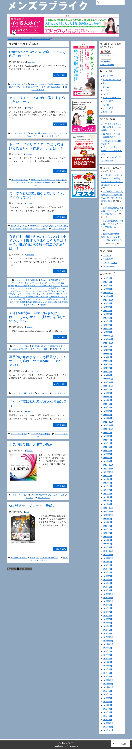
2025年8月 (107, 307)
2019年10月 (108, 558)
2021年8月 (107, 479)
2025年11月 (108, 296)
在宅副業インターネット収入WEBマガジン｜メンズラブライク (29, 39)
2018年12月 (108, 594)
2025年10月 (108, 300)
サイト (33, 291)
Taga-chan (31, 62)
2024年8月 (107, 350)
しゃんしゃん (32, 371)
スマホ (39, 291)
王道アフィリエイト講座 (40, 87)
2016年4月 (107, 709)
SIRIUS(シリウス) (41, 226)
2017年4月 (107, 666)
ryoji (27, 512)
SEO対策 (38, 133)
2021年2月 (107, 501)
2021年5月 (107, 490)
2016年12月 (108, 680)
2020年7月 (107, 526)
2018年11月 (108, 597)
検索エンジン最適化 (45, 302)
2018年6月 (107, 615)
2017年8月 (107, 651)
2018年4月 (107, 623)
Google (33, 84)
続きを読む (60, 75)
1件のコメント (46, 305)
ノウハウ (48, 294)
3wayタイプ (45, 280)
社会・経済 (108, 108)
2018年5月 (107, 619)
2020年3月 (107, 540)
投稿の (108, 259)
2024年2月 (107, 371)
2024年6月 (107, 357)
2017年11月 (108, 641)
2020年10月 (108, 515)
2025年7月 (107, 310)
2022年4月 (107, 450)
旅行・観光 (108, 101)
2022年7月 (107, 440)
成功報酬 (33, 302)
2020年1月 (107, 547)
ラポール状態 (46, 299)
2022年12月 (108, 422)
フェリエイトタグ (40, 296)
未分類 (35, 280)
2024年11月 (108, 339)
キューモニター (36, 288)
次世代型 (33, 182)
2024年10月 (108, 343)
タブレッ (29, 294)
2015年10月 (108, 730)
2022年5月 (107, 447)
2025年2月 (107, 328)
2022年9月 (107, 432)
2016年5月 (107, 705)
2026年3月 (107, 282)
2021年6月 (107, 486)
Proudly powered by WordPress (66, 746)
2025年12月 (108, 293)
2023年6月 (107, 400)
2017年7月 (107, 655)
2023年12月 (108, 379)
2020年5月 (107, 533)
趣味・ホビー (109, 112)
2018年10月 (108, 601)
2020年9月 (107, 519)
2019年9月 (107, 562)
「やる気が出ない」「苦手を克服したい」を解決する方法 (111, 127)
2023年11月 (108, 382)
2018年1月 (107, 633)
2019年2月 (107, 587)
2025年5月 (107, 318)
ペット (106, 94)
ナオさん (30, 108)
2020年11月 (108, 511)
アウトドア (108, 76)
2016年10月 (108, 687)
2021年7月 (107, 483)
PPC (16, 286)
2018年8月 (107, 608)
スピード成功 (42, 349)
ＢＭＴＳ (31, 305)
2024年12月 (108, 336)
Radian (29, 411)
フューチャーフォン (56, 296)
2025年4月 (107, 321)
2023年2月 (107, 415)
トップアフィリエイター (45, 180)
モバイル (36, 299)
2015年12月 (108, 723)
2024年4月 (107, 364)
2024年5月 (107, 361)
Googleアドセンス (39, 283)
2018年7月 (107, 612)
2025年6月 (107, 314)
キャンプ (107, 83)
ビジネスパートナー (24, 296)
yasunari (29, 327)
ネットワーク (38, 294)
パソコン (56, 294)
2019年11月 (108, 554)
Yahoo (24, 286)
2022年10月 (108, 429)
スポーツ (107, 90)
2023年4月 (107, 407)
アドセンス (34, 286)
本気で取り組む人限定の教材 (31, 444)
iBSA (40, 346)
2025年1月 (107, 332)
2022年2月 (107, 458)
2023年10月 (108, 386)
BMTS (34, 346)
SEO (38, 84)
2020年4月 (107, 537)
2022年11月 (108, 425)
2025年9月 (107, 303)
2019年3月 (107, 583)
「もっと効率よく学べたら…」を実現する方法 (111, 150)
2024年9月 (107, 346)
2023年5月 (107, 404)
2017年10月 (108, 644)
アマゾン (56, 286)
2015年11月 (108, 727)
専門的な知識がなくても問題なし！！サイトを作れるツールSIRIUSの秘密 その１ (38, 360)
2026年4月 (107, 278)
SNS (42, 84)
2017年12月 (108, 637)
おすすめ (44, 495)
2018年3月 (107, 626)
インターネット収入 (19, 84)
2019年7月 (107, 569)
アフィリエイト (55, 133)
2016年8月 (107, 694)
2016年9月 (107, 691)
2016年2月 (107, 716)
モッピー (29, 299)
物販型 (61, 302)
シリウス (35, 136)
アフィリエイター (56, 226)
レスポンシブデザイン (19, 182)
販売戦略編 (55, 87)
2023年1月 (107, 418)
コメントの (110, 263)
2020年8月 (107, 522)
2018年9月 (107, 605)
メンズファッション (112, 97)
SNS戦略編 (48, 84)
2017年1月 (107, 676)
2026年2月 (107, 285)
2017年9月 (107, 648)
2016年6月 (107, 702)
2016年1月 (107, 719)
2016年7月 (107, 698)
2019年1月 (107, 590)
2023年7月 (107, 397)
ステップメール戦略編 (21, 87)
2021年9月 (107, 475)
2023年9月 (107, 389)
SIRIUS (45, 133)
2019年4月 (107, 580)
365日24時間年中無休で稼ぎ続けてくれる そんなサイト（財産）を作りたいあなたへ (38, 316)
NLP (12, 286)
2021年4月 (107, 493)
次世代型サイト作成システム (35, 228)
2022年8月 (107, 436)
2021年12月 (108, 465)
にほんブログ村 (107, 65)
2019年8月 (107, 565)
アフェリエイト (45, 286)
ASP (52, 280)
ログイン (107, 255)
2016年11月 (108, 684)
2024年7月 (107, 354)
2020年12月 (108, 508)
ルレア (64, 495)
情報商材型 (24, 302)
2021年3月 (107, 497)
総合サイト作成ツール (46, 182)
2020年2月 (107, 544)
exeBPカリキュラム (24, 283)
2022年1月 (107, 461)
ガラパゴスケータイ (21, 288)
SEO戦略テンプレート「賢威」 (32, 505)
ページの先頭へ (121, 744)
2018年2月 (107, 630)
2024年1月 (107, 375)
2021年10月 (108, 472)
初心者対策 (45, 434)
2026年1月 (107, 289)
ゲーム (106, 87)
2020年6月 (107, 529)
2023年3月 (107, 411)
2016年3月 (107, 712)
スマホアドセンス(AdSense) (54, 291)
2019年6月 (107, 572)
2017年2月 (107, 673)
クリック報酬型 (49, 288)
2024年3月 (107, 368)
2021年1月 (107, 504)
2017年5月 (107, 662)
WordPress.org (109, 266)
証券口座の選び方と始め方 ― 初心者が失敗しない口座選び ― (112, 211)
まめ (121, 227)
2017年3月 (107, 669)
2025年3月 (107, 325)
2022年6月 (107, 443)
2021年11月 (108, 468)
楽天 (56, 302)
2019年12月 (108, 551)
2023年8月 (107, 393)
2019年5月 (107, 576)
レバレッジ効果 (58, 299)
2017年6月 (107, 658)
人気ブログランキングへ (108, 55)
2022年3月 (107, 454)
